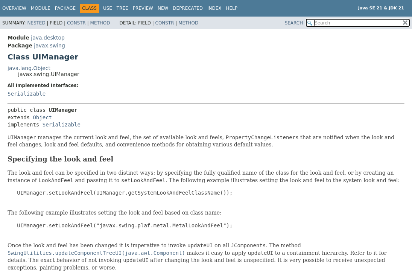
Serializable (27, 94)
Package (65, 8)
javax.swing (49, 46)
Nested (36, 23)
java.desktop (48, 38)
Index (214, 8)
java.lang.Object (29, 68)
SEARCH (294, 23)
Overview (14, 8)
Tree (122, 8)
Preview (143, 8)
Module (40, 8)
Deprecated (188, 8)
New (163, 8)
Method (100, 23)
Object (42, 117)
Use (107, 8)
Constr (76, 23)
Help (232, 8)
